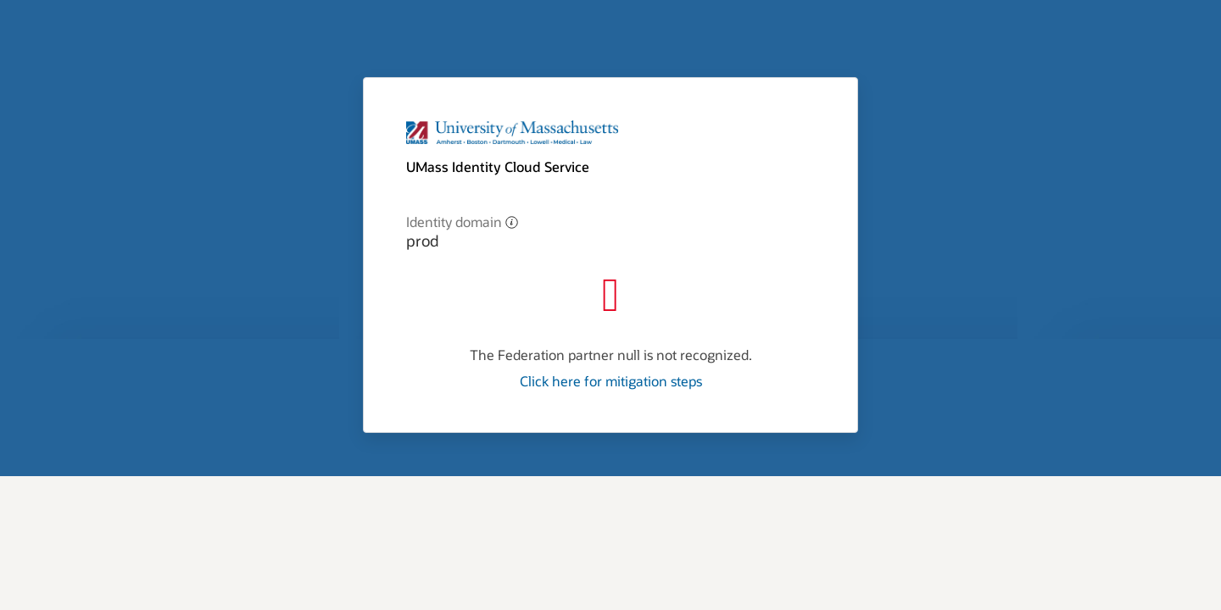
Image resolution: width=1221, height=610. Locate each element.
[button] (511, 221)
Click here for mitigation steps (611, 381)
